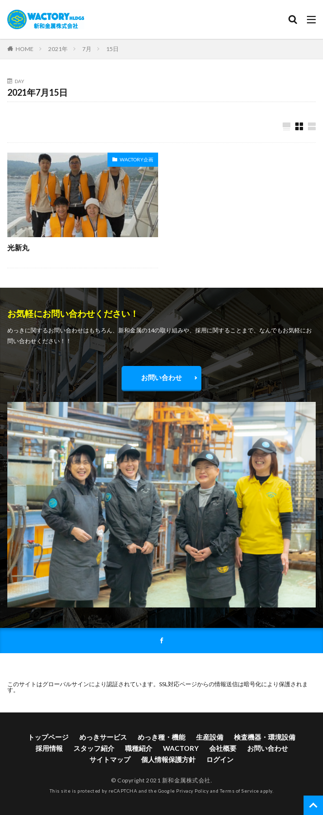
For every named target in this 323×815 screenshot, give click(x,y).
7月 (86, 48)
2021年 (58, 48)
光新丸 (18, 247)
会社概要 (222, 748)
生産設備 (209, 737)
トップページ (48, 737)
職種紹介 (138, 748)
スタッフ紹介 (93, 748)
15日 (112, 48)
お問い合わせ (161, 377)
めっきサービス (103, 737)
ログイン (219, 759)
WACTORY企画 (136, 159)
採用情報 (49, 748)
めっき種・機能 (161, 737)
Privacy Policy (192, 791)
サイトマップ (110, 759)
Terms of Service (239, 791)
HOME (25, 49)
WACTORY (180, 748)
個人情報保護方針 (168, 759)
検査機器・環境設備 (264, 737)
